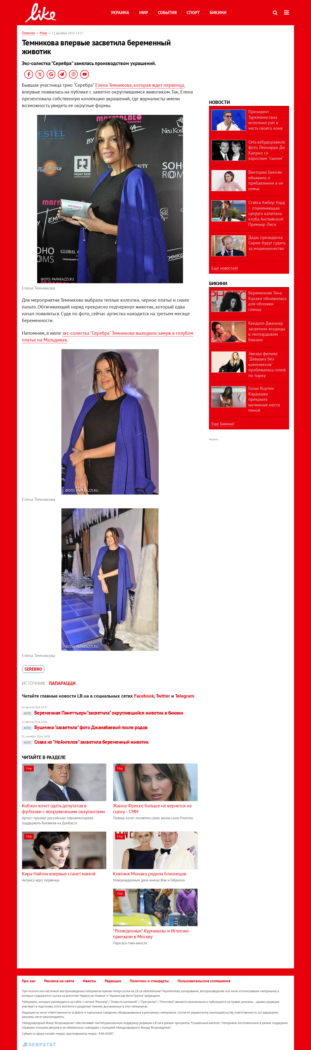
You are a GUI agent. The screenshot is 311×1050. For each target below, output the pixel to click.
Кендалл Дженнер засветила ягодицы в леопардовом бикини (266, 331)
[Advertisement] (63, 922)
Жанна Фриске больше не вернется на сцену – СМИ (152, 808)
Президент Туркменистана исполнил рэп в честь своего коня (265, 120)
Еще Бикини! (222, 424)
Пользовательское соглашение (204, 980)
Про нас (28, 980)
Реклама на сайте (59, 980)
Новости (219, 102)
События (167, 12)
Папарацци (62, 683)
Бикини (218, 12)
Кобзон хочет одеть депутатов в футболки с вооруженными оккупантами (63, 808)
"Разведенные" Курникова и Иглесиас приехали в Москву (151, 934)
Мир (143, 12)
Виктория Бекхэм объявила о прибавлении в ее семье (265, 180)
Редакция (113, 980)
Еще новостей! (224, 268)
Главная (28, 32)
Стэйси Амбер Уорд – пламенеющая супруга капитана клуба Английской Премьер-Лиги (266, 213)
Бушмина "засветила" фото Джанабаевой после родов (85, 727)
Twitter (163, 696)
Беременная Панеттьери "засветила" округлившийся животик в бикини (102, 712)
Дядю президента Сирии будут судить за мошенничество (266, 243)
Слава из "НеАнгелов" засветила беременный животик (85, 742)
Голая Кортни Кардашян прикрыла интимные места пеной (264, 399)
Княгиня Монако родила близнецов (149, 874)
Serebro (33, 669)
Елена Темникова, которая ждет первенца (139, 85)
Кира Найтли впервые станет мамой (58, 874)
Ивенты (89, 980)
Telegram (184, 696)
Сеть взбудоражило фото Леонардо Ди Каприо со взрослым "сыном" (266, 150)
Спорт (193, 12)
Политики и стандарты (149, 980)
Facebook (144, 696)
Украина (120, 12)
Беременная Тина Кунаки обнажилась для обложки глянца (267, 301)
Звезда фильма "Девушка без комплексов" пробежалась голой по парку (267, 364)
